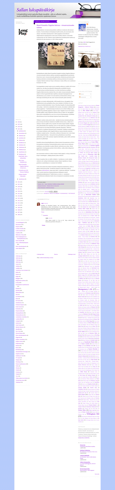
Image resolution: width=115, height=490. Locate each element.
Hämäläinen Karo (93, 198)
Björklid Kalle (92, 131)
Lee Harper (96, 250)
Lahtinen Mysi (89, 247)
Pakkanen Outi (86, 314)
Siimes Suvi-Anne (86, 354)
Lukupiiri (18, 321)
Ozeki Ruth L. (88, 310)
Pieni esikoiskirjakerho (21, 246)
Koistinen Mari (85, 233)
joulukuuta (21, 131)
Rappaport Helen (94, 328)
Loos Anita (85, 261)
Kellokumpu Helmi (81, 224)
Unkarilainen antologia (93, 391)
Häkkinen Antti (95, 196)
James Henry (85, 205)
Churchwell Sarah (85, 147)
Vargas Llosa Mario (94, 396)
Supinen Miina (81, 368)
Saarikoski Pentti (89, 342)
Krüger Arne (90, 240)
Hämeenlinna (19, 292)
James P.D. (92, 205)
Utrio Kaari (81, 394)
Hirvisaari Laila (81, 191)
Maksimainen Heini (90, 271)
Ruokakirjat (18, 349)
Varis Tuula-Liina (81, 398)
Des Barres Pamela (92, 152)
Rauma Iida (95, 329)
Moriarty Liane (89, 293)
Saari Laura (80, 342)
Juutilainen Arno (95, 210)
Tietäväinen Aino (88, 382)
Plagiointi (18, 337)
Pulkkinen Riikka (83, 322)
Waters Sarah (92, 410)
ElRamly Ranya (88, 163)
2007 (19, 212)
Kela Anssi (95, 222)
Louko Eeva (91, 261)
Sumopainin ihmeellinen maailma (87, 446)
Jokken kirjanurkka (85, 462)
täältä (84, 42)
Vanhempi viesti (71, 254)
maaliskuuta (22, 152)
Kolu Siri (92, 234)
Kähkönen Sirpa (95, 243)
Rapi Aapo (80, 328)
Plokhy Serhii (82, 321)
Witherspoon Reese (91, 416)
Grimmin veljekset (88, 173)
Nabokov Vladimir (83, 298)
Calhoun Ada (87, 142)
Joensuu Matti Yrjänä (83, 208)
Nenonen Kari (96, 298)
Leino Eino (95, 254)
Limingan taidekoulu (82, 255)
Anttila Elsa (95, 119)
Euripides (88, 166)
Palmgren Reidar (95, 314)
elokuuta (21, 140)
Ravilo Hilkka (81, 331)
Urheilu (17, 370)
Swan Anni (82, 370)
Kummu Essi (96, 240)
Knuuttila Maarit (55, 193)
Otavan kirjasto (19, 333)
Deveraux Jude (92, 154)
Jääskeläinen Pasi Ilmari (91, 212)
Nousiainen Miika (93, 300)
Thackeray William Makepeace (88, 378)
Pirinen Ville (96, 319)
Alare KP (96, 114)
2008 (19, 210)
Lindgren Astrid (88, 257)
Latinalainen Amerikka (21, 317)
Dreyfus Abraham (81, 159)
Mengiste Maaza (91, 278)
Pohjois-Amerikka (20, 339)
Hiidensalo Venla (90, 187)
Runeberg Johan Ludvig (82, 338)
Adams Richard (85, 108)
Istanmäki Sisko (85, 201)
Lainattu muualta (20, 228)
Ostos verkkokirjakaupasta (22, 242)
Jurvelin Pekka (87, 210)
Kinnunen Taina (94, 229)
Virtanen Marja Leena (82, 405)
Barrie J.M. (89, 126)
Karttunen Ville (83, 219)
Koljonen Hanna (84, 234)
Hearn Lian (87, 184)
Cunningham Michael (89, 150)
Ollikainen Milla (81, 308)
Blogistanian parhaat (20, 280)
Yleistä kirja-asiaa (20, 380)
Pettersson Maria (89, 319)
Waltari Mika (82, 410)
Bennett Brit (88, 129)
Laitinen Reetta (81, 248)
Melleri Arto (83, 278)
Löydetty (18, 232)
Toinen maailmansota (21, 364)
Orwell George (81, 310)
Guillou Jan (90, 175)
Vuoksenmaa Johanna (90, 406)
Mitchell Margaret (90, 283)
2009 (19, 207)
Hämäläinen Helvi (82, 198)
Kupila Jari (90, 241)
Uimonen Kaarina (91, 389)
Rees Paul (89, 331)
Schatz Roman (84, 350)
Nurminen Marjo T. (83, 303)
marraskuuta (22, 133)
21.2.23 (50, 218)
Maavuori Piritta (86, 268)
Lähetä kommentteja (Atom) (46, 257)
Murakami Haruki (94, 294)
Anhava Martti (89, 119)
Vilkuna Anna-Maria (82, 401)
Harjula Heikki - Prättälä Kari (88, 180)
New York (18, 331)
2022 (19, 182)
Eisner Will (80, 163)
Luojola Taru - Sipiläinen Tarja (84, 264)
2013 (19, 198)
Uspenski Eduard (94, 392)
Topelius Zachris (92, 384)
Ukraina (17, 368)
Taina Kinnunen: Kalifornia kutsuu (46, 187)
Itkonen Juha (92, 201)
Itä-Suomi (18, 300)
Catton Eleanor (86, 145)
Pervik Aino (97, 317)
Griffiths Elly (80, 173)
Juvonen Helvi (81, 212)
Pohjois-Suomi (19, 341)
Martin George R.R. (82, 275)
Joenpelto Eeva (94, 207)
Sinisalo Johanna (82, 356)
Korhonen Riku (94, 236)
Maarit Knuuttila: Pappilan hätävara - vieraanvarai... (24, 166)
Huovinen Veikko (91, 194)
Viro (17, 376)
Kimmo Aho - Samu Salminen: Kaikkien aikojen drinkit (51, 184)
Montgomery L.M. (85, 289)
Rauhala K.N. (80, 329)
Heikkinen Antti (94, 184)
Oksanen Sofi (94, 307)
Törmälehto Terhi (82, 389)
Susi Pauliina (88, 368)
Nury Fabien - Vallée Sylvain (93, 303)
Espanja (17, 288)
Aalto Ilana (80, 105)
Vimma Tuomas (86, 403)
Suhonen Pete (88, 366)
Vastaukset (45, 215)
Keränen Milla (89, 224)
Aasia (17, 264)
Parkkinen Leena (83, 315)
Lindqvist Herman (95, 257)
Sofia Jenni (86, 359)
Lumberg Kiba (95, 262)
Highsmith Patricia (81, 187)
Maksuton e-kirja (20, 234)
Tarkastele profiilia (84, 46)
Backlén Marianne (81, 126)
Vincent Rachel (94, 403)
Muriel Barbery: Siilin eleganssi (87, 470)
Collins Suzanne (94, 149)
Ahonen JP (95, 112)
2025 (19, 124)
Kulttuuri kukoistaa (85, 450)
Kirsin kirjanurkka (85, 469)
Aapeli (85, 105)
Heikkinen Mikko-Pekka (83, 185)
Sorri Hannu (87, 363)
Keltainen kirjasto (20, 304)
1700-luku (18, 260)
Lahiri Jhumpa (81, 247)
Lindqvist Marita (83, 259)
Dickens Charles (82, 158)
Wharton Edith (95, 412)
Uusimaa (18, 372)
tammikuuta (22, 179)
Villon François (92, 401)
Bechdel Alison (81, 129)
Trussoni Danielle (85, 385)
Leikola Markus (86, 254)
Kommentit (82, 97)
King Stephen (85, 229)
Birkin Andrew (83, 131)
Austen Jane (92, 123)
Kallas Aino (93, 213)
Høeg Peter (91, 200)
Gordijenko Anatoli (82, 171)
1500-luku (18, 256)
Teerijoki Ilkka (85, 377)
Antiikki (18, 268)
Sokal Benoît (94, 359)
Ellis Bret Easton (81, 164)
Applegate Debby (81, 121)
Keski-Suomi (19, 306)
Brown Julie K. (94, 138)
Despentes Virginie (82, 154)
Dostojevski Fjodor (93, 158)
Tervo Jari (92, 377)
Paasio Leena (91, 312)
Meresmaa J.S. (87, 280)
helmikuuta (22, 154)
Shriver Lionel (91, 352)
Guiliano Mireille (83, 175)
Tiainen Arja (80, 382)
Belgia (17, 276)
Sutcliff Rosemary (95, 368)
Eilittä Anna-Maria (94, 161)
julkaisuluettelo (45, 170)
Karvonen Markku (91, 219)
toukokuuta (22, 147)
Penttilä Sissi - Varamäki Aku (87, 317)
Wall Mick (95, 408)
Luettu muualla (19, 230)
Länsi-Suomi (19, 325)
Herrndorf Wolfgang (94, 185)
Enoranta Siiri (95, 164)
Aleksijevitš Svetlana (90, 116)
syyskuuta (21, 138)
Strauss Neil (80, 366)
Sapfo (97, 345)
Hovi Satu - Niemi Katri (86, 192)
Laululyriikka (19, 319)
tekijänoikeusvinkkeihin (83, 437)
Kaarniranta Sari (81, 213)
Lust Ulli (93, 264)
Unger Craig (85, 391)
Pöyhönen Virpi (85, 324)
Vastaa (42, 212)
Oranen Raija (95, 308)
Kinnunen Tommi (81, 231)
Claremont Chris (94, 147)
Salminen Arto (89, 345)
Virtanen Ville (81, 406)
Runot (17, 347)
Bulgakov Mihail (82, 140)
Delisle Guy (83, 152)
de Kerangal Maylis (90, 420)
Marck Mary (95, 273)
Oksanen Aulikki (86, 307)
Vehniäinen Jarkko (90, 398)
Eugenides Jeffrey (81, 166)
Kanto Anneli (94, 215)
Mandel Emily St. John (86, 273)
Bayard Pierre (80, 128)
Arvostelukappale (20, 222)
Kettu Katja (90, 226)
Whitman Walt (81, 414)
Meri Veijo (95, 280)
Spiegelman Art (95, 363)
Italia (17, 298)
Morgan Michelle (93, 291)
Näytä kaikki (97, 474)
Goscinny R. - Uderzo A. (93, 171)
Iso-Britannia (19, 296)
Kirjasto (17, 226)
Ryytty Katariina (86, 340)
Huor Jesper (80, 194)
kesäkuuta (21, 145)
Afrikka (17, 266)
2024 (19, 126)
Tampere (18, 359)
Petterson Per (82, 319)
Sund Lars (95, 366)
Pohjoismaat (18, 343)
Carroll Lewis (91, 143)
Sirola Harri (90, 356)
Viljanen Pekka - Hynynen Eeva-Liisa (90, 399)
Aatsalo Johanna (91, 105)
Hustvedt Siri (80, 196)
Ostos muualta (19, 240)
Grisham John (96, 173)
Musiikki (18, 329)
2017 (19, 189)
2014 (19, 196)
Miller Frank (95, 282)
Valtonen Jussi (85, 396)
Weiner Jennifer (86, 412)
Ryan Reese (91, 338)
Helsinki (18, 290)
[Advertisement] (60, 485)
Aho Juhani (86, 110)
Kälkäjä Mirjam (83, 245)
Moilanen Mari (86, 285)
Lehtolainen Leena (90, 252)
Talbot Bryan (83, 371)
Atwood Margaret (84, 123)
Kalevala (87, 213)
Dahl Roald (97, 150)
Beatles (17, 274)
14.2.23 (46, 203)
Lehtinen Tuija (81, 252)
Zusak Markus (93, 418)
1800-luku (18, 262)
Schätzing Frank (92, 350)
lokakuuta (21, 135)
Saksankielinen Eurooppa (22, 351)
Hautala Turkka (95, 182)
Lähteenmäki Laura (88, 266)
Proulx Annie (96, 321)
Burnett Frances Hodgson (93, 140)
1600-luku (18, 258)
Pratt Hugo (89, 321)
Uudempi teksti (40, 254)
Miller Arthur (88, 282)
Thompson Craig (94, 380)
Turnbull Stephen (94, 385)
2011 (19, 203)
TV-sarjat (18, 357)
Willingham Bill (93, 414)
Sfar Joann (84, 352)
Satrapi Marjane (89, 347)
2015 (19, 193)
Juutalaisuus (18, 302)
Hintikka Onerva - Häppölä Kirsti (90, 189)
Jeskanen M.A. (85, 207)
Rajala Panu (80, 326)
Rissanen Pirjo (81, 335)
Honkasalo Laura (89, 191)
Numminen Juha (96, 301)
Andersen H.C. (85, 117)
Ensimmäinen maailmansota (22, 284)
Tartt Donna (82, 375)
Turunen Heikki (82, 387)
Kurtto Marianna (86, 243)
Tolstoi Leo (84, 384)
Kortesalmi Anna (90, 238)
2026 (19, 122)
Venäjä (17, 374)
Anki (42, 203)
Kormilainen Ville (81, 238)
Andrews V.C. (81, 119)
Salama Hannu (95, 343)
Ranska (17, 345)
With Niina (84, 416)
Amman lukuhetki (84, 455)
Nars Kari (90, 298)
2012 (19, 200)
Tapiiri (87, 373)
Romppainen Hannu (90, 335)
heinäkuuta (21, 142)
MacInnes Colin (86, 269)
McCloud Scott (96, 276)
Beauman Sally (95, 128)
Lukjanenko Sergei (86, 262)
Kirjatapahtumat (19, 313)
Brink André (92, 135)
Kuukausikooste (19, 315)
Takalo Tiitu (97, 370)
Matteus (81, 276)
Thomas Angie (86, 380)
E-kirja (17, 282)
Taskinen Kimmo (91, 375)
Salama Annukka (85, 343)
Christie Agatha (94, 145)
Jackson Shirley (85, 203)
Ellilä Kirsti (95, 163)
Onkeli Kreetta (88, 308)
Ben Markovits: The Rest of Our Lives (88, 451)
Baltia (17, 272)
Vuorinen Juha (87, 408)
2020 (19, 186)
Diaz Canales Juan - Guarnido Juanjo (87, 156)
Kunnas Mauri (83, 241)
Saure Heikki (96, 347)
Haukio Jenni (87, 182)
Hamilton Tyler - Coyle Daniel (87, 178)
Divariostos (18, 224)
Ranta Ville (95, 326)
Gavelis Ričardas (94, 170)
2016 (19, 191)
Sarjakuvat (18, 353)
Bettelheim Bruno (95, 129)
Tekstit (81, 94)
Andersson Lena (93, 117)
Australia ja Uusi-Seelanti (22, 270)
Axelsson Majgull (87, 124)
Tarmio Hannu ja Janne (94, 373)
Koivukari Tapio (93, 233)
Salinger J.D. (81, 345)
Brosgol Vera (86, 138)
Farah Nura (82, 168)
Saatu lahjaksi (19, 248)
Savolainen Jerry (83, 349)
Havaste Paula (80, 184)
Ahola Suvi (88, 112)
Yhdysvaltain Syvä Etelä (21, 378)
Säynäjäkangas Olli (89, 370)
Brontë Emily (86, 136)
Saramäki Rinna (81, 347)
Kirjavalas (82, 445)
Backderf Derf (95, 124)
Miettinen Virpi (81, 282)
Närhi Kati (82, 305)
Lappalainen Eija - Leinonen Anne (92, 248)
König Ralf (90, 245)
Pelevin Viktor (90, 315)
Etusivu (56, 254)
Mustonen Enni (89, 296)
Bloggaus (18, 278)
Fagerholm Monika (95, 166)
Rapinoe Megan (87, 328)
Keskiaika (18, 308)
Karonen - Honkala (95, 217)
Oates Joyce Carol (90, 305)
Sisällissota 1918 (20, 355)
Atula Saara (96, 121)
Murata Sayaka (81, 296)
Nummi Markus (88, 301)
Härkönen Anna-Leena (82, 199)
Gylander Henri (81, 177)
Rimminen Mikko (93, 333)
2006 (19, 214)
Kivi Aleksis (90, 231)
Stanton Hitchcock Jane (83, 364)
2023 (19, 129)
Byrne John (80, 142)
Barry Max (96, 126)
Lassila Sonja (89, 250)
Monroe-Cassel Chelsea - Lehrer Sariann (88, 287)
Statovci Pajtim (94, 364)
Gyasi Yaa (96, 175)
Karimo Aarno (81, 217)
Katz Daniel (90, 220)
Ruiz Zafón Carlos (94, 336)
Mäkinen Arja (96, 296)
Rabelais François (94, 324)
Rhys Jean (85, 333)
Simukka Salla (95, 354)
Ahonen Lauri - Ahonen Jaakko (84, 114)
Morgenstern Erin (81, 293)
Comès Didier (80, 150)
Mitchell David (81, 283)
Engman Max (88, 164)
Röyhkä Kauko (94, 340)
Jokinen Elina (94, 208)
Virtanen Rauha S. (93, 405)
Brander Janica (87, 133)
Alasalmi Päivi (81, 116)
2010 (19, 205)
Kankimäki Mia (86, 215)
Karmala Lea (87, 217)
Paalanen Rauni (96, 310)
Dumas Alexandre (91, 159)
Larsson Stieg (82, 250)
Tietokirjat (18, 362)
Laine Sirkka (95, 247)
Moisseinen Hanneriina (94, 285)
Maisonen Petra (81, 271)
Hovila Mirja (95, 192)
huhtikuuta (21, 149)
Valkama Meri (91, 394)
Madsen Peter (94, 269)
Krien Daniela (84, 240)
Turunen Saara (93, 387)
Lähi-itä (17, 323)
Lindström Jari (92, 259)
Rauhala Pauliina (88, 329)
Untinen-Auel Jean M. (83, 392)
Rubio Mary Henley (85, 336)
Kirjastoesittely (19, 310)
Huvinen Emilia (88, 196)
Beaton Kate (87, 128)
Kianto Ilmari (86, 227)
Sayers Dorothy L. (93, 349)
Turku (17, 366)
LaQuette (96, 245)
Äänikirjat (18, 382)
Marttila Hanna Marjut (94, 275)
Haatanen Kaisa (89, 177)
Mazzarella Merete (88, 276)
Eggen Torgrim (86, 161)
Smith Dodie (93, 357)
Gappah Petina (85, 170)
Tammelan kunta (93, 371)
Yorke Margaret (85, 418)
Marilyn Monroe (19, 327)
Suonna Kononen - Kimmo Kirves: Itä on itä (48, 186)
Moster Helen (85, 294)
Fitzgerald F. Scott (90, 168)
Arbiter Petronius (89, 121)
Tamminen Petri (81, 373)
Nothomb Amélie (83, 300)
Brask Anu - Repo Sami (83, 135)
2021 (19, 184)
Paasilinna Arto (83, 312)
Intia (17, 294)
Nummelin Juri (81, 301)
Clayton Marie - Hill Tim (83, 149)
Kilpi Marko (92, 227)
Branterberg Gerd (94, 133)
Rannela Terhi (88, 326)
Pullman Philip (91, 322)
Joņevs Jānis (80, 210)
